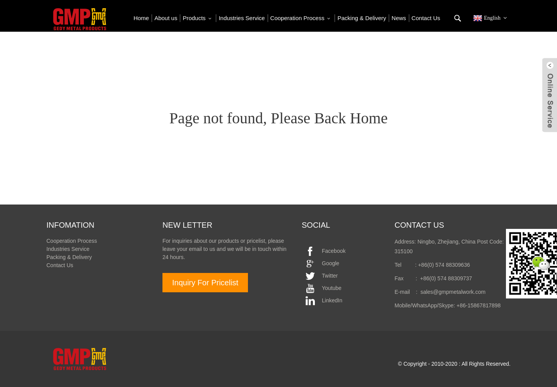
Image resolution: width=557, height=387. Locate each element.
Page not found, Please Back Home (278, 118)
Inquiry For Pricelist (205, 282)
